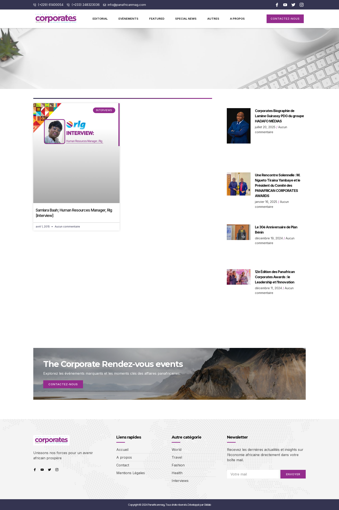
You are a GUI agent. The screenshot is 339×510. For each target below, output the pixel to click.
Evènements (128, 18)
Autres (213, 18)
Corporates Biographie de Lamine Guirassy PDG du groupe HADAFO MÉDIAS (279, 116)
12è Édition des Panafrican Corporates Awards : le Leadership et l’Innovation (275, 277)
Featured (156, 18)
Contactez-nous (63, 384)
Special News (186, 18)
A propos (237, 18)
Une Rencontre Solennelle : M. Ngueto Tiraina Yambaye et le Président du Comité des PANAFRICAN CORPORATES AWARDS (277, 185)
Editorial (100, 18)
